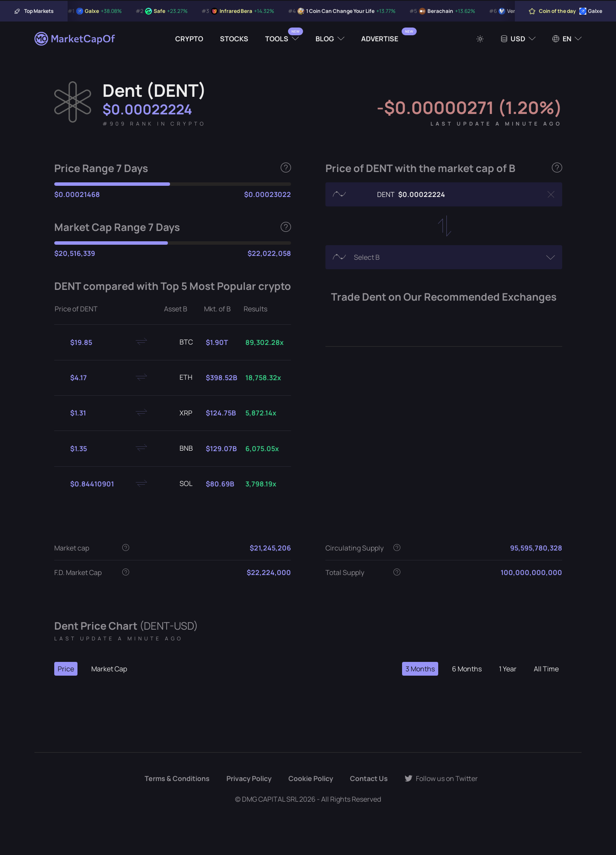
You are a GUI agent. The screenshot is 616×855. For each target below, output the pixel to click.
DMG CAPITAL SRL (270, 799)
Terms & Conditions (177, 778)
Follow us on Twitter (441, 778)
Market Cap (109, 669)
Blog (325, 38)
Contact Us (369, 778)
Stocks (234, 38)
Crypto (189, 38)
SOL (179, 484)
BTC (179, 342)
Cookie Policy (310, 778)
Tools (276, 38)
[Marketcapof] (75, 39)
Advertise (379, 38)
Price (66, 669)
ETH (179, 377)
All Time (546, 669)
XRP (179, 413)
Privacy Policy (249, 778)
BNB (179, 448)
